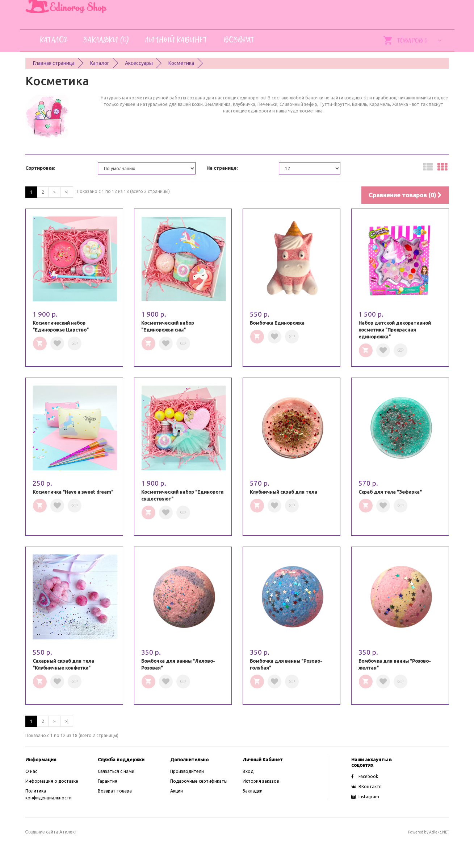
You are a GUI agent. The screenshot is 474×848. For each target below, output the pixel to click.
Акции (176, 791)
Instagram (365, 796)
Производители (187, 771)
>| (66, 192)
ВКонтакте (366, 786)
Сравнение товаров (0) (405, 195)
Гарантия (107, 781)
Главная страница (54, 63)
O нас (31, 771)
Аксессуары (139, 63)
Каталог (99, 63)
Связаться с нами (116, 771)
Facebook (364, 776)
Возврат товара (115, 791)
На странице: (222, 167)
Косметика (181, 63)
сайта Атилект (51, 832)
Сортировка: (40, 167)
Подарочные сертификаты (198, 781)
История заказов (261, 781)
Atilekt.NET (439, 832)
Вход (248, 771)
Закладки (253, 791)
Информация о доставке (51, 781)
